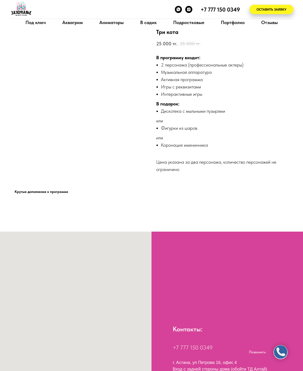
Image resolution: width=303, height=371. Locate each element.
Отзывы (269, 22)
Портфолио (233, 22)
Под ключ (35, 22)
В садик (148, 22)
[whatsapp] (178, 9)
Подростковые (188, 22)
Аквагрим (72, 22)
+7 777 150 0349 (193, 347)
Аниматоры (111, 22)
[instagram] (188, 9)
